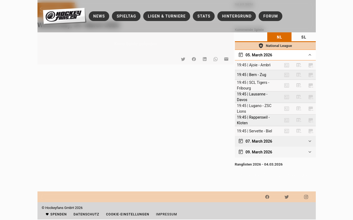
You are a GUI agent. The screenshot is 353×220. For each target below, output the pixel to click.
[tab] (279, 37)
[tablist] (275, 37)
